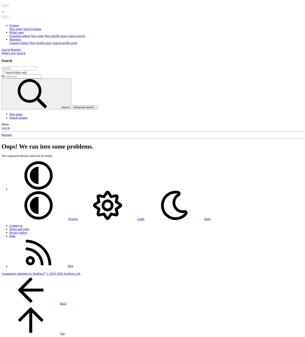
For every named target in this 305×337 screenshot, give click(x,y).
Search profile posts (65, 43)
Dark (177, 219)
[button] (38, 189)
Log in (6, 127)
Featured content (19, 36)
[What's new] (9, 53)
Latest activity (76, 36)
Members (15, 39)
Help (12, 236)
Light (111, 219)
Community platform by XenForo (41, 273)
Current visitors (19, 43)
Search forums (32, 29)
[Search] (21, 53)
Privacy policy (18, 232)
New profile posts (56, 36)
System (43, 219)
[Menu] (3, 12)
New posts (15, 29)
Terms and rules (19, 229)
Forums (14, 25)
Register (7, 134)
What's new (16, 32)
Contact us (16, 225)
